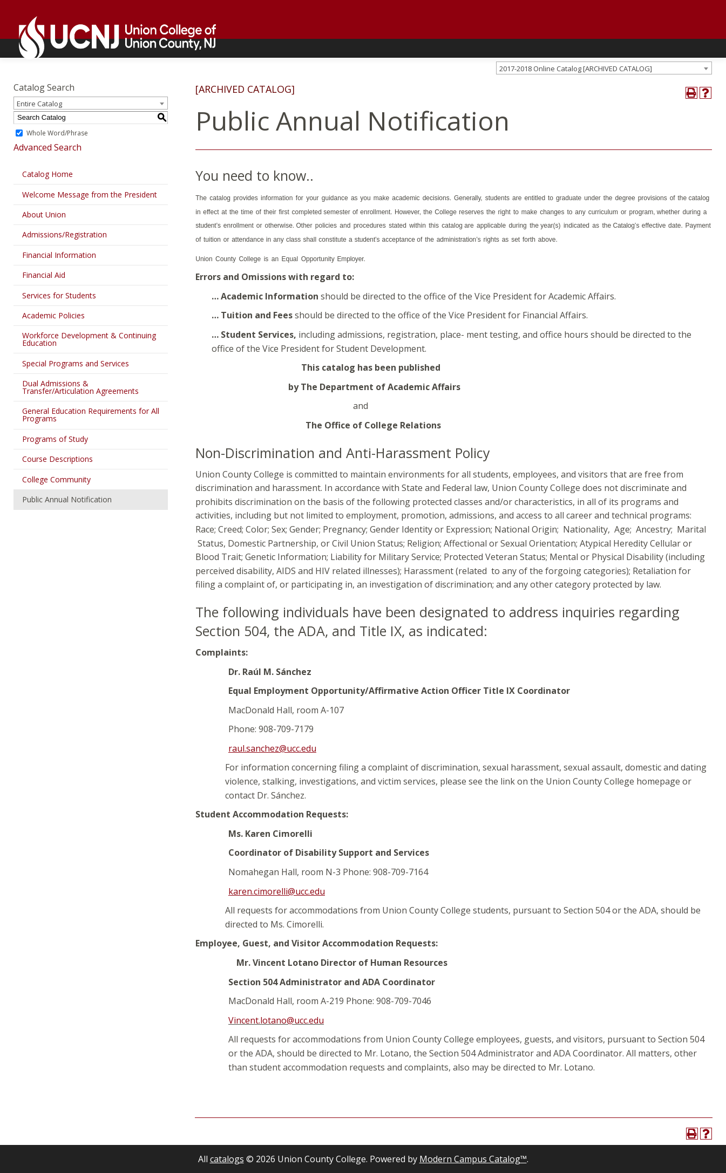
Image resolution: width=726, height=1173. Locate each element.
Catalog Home (47, 174)
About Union (44, 214)
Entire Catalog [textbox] (39, 103)
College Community (56, 479)
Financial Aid (43, 275)
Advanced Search (47, 147)
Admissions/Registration (64, 234)
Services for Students (59, 295)
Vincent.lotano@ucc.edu (276, 1020)
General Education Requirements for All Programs (90, 415)
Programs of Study (55, 439)
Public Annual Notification (67, 499)
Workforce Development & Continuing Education (89, 339)
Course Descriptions (57, 459)
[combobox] (604, 68)
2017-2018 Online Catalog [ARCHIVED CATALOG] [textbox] (575, 68)
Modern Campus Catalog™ (473, 1159)
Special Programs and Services (75, 363)
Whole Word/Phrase (57, 133)
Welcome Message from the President (89, 194)
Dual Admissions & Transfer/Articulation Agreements (80, 387)
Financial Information (59, 255)
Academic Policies (53, 315)
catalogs (227, 1159)
